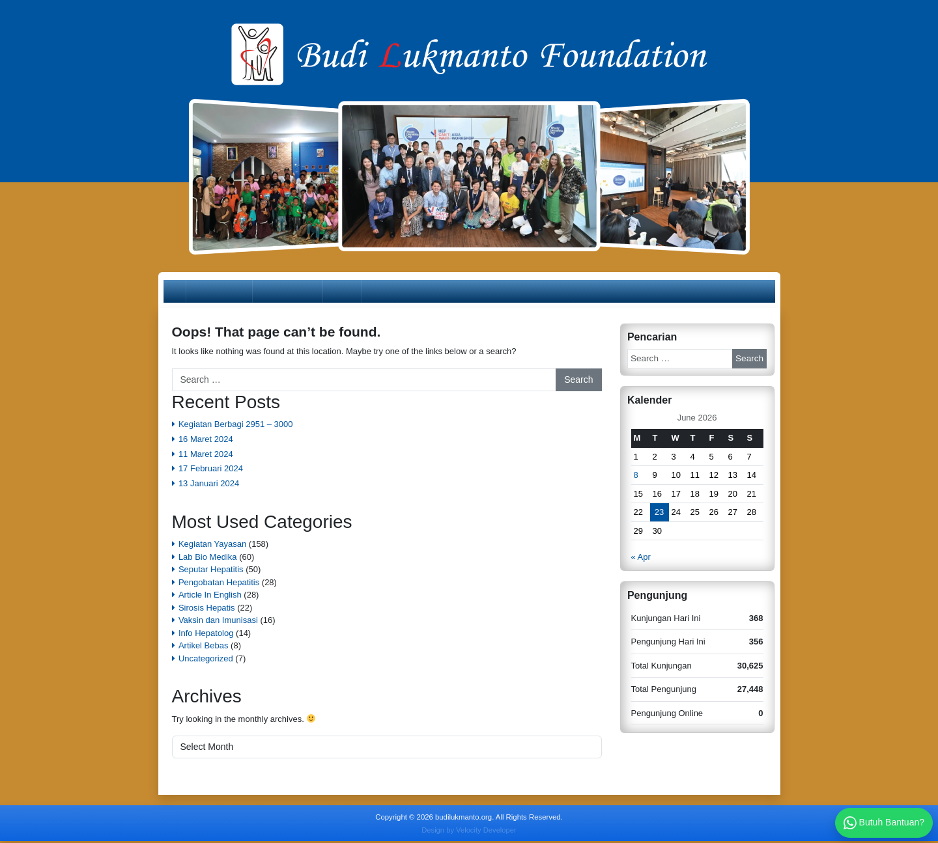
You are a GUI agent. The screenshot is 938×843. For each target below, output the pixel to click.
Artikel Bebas (203, 647)
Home (182, 291)
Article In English (210, 596)
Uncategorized (205, 660)
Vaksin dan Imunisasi (218, 622)
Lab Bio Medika (207, 558)
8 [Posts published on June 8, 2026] (636, 477)
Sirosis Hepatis (206, 609)
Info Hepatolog (206, 634)
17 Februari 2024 (210, 470)
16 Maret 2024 (205, 440)
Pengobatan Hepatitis (218, 583)
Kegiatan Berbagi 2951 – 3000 (235, 426)
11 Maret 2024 (205, 455)
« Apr (641, 559)
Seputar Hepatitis (211, 571)
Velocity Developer (486, 831)
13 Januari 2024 (208, 485)
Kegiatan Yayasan (212, 546)
